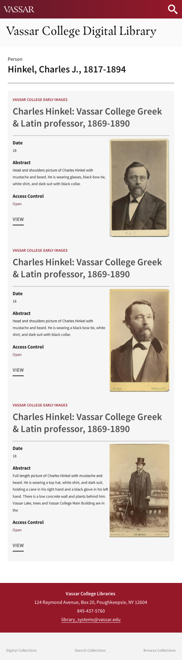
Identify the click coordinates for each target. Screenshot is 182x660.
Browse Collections (159, 650)
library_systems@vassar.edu (91, 619)
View (18, 221)
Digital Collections (21, 650)
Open (17, 205)
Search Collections (90, 650)
